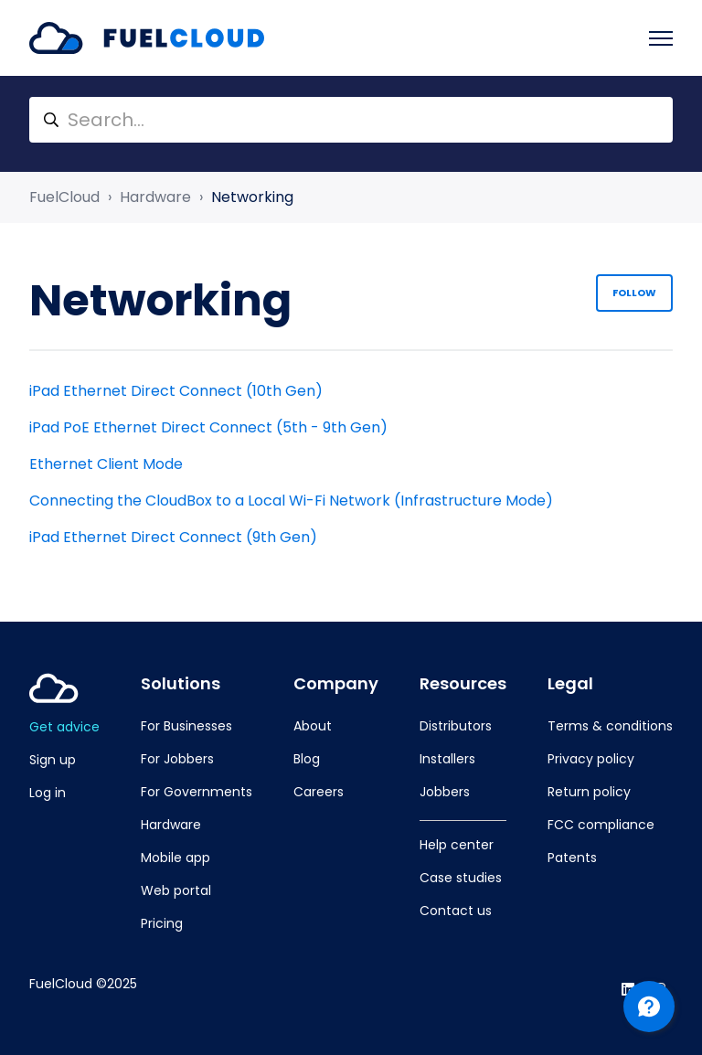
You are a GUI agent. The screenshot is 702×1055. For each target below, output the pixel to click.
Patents (572, 857)
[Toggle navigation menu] (661, 38)
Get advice (64, 727)
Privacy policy (591, 759)
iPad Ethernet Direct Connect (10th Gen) (176, 390)
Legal (570, 684)
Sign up (52, 760)
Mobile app (175, 857)
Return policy (589, 792)
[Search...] (351, 120)
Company (335, 684)
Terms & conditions (610, 726)
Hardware (155, 197)
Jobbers (445, 792)
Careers (318, 792)
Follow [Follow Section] (634, 292)
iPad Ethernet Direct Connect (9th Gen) (173, 537)
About (312, 726)
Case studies (461, 878)
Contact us (456, 910)
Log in (47, 792)
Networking (252, 197)
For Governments (196, 792)
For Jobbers (177, 759)
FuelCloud (64, 197)
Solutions (180, 684)
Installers (447, 759)
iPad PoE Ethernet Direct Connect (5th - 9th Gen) (208, 427)
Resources (463, 684)
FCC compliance (601, 824)
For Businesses (186, 726)
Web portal (176, 890)
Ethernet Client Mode (106, 463)
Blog (306, 759)
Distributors (456, 726)
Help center (457, 845)
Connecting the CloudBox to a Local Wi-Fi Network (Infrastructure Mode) (291, 500)
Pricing (162, 923)
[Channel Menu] (649, 1006)
